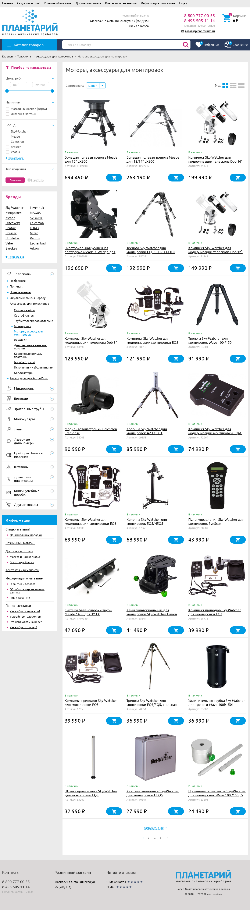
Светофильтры (24, 315)
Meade (13, 136)
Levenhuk (37, 207)
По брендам (18, 280)
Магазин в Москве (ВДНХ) (26, 108)
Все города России (22, 562)
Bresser (13, 146)
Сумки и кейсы (24, 310)
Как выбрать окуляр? (23, 627)
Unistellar (12, 238)
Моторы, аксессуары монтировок (28, 332)
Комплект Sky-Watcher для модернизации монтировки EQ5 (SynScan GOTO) (152, 342)
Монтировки (22, 326)
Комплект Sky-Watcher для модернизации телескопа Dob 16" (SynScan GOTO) (215, 161)
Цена (92, 85)
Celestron (15, 141)
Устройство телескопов (25, 616)
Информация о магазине (158, 3)
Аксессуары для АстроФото (29, 378)
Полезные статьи (18, 605)
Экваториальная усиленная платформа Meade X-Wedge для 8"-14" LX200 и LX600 (90, 252)
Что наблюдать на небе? (26, 622)
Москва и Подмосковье (25, 556)
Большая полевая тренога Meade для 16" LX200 (91, 159)
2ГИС (110, 887)
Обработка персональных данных (27, 590)
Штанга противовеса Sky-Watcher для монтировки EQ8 (91, 793)
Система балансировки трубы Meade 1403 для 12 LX (88, 612)
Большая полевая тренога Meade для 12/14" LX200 (152, 159)
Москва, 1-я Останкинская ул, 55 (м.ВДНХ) (119, 20)
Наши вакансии (20, 597)
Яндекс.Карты (116, 881)
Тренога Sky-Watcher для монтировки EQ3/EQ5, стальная (151, 702)
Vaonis (13, 152)
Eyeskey (11, 248)
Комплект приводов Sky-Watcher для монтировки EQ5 (91, 702)
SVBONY (36, 218)
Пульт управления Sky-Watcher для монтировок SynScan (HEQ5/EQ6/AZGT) (216, 523)
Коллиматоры (23, 372)
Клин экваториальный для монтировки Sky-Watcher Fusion (151, 612)
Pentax (11, 228)
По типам (16, 286)
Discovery (13, 223)
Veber (10, 243)
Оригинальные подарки (26, 535)
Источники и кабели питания (34, 367)
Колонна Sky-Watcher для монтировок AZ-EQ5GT (146, 431)
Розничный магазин (57, 3)
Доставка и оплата (88, 3)
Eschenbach (38, 243)
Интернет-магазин (21, 114)
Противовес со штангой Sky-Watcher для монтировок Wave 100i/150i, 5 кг (217, 795)
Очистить (37, 180)
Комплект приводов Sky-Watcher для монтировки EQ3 (214, 612)
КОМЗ (34, 228)
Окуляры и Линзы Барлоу (28, 298)
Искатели (20, 340)
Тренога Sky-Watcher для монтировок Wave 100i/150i (210, 340)
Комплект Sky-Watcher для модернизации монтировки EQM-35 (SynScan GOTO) (215, 433)
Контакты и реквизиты (121, 3)
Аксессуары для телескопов (29, 303)
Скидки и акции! (28, 3)
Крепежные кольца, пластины (28, 355)
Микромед (14, 213)
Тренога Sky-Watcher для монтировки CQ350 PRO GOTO (150, 250)
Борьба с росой (24, 362)
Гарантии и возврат (22, 584)
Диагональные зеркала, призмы (30, 346)
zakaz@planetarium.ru (200, 31)
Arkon (34, 248)
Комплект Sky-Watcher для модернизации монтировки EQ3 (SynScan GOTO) (90, 523)
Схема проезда (139, 26)
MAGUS (35, 213)
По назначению (20, 292)
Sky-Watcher (17, 131)
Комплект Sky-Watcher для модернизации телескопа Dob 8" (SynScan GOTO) (91, 342)
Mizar (34, 233)
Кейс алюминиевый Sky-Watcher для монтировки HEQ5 (152, 793)
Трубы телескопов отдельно (33, 320)
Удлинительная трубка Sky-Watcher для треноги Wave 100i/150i (216, 702)
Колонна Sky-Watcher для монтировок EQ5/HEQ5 (146, 521)
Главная (7, 3)
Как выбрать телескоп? (25, 611)
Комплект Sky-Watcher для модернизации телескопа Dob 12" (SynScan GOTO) (215, 252)
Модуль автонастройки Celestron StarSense (91, 431)
